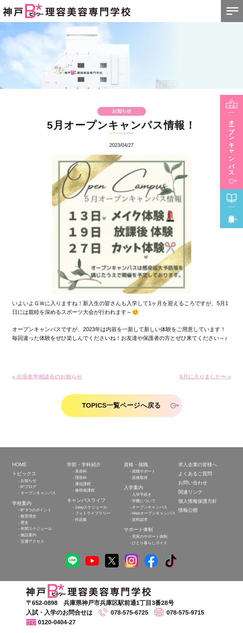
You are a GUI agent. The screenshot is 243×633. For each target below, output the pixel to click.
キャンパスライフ (86, 500)
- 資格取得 (139, 477)
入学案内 (133, 487)
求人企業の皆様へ (197, 464)
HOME (19, 464)
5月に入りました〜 (203, 377)
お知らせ (121, 111)
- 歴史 (23, 522)
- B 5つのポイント (35, 510)
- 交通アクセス (31, 541)
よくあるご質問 (195, 473)
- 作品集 (80, 519)
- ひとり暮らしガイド (148, 543)
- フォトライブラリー (91, 513)
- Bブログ (27, 486)
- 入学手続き (141, 494)
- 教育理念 (27, 516)
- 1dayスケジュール (90, 507)
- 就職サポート (143, 471)
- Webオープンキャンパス (152, 513)
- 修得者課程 (84, 490)
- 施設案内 (27, 535)
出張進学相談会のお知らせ (49, 377)
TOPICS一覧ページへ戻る (121, 405)
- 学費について (143, 501)
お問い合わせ (192, 482)
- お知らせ (27, 480)
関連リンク (190, 492)
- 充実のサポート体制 (148, 536)
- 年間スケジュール (35, 528)
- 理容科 (80, 477)
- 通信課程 (82, 484)
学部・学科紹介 (84, 464)
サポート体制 (138, 529)
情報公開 (188, 510)
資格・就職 (136, 464)
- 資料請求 (139, 519)
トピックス (24, 473)
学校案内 (21, 503)
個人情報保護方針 (197, 501)
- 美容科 (80, 471)
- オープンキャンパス (37, 493)
